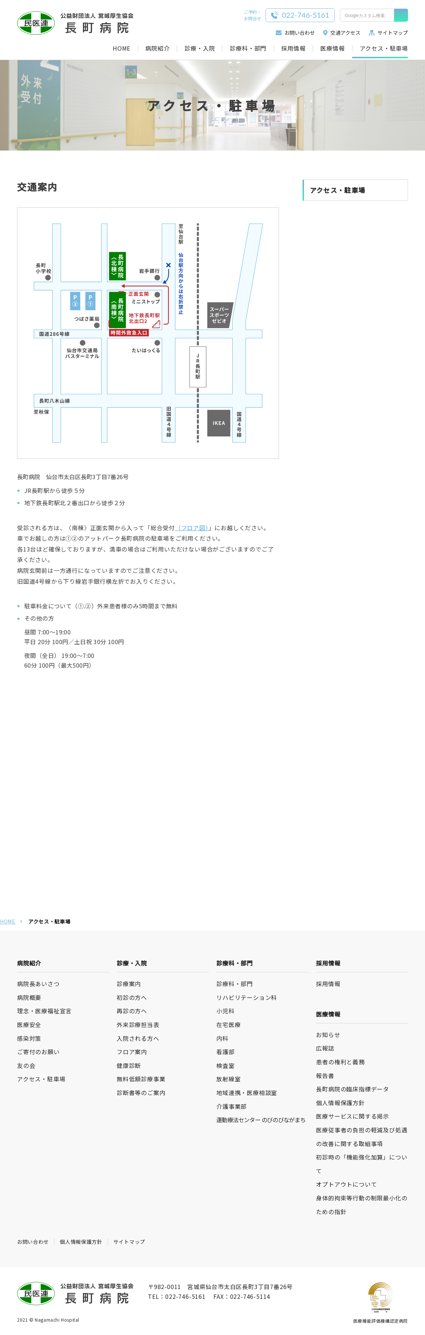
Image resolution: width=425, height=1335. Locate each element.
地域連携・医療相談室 (246, 1092)
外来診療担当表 (138, 1024)
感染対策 (29, 1038)
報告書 (325, 1075)
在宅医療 (228, 1024)
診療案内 (129, 983)
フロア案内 (132, 1051)
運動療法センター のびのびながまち (260, 1119)
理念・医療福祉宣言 (44, 1010)
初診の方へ (132, 997)
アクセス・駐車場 (384, 48)
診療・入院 (199, 48)
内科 (222, 1038)
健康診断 (129, 1065)
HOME (121, 48)
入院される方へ (138, 1038)
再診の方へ (132, 1010)
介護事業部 (231, 1106)
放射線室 (228, 1078)
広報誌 (325, 1048)
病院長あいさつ (38, 983)
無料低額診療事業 (141, 1078)
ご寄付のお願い (38, 1051)
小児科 (225, 1010)
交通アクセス (342, 32)
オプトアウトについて (346, 1184)
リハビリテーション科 (246, 997)
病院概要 (29, 997)
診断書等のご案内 (141, 1092)
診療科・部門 (248, 48)
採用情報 (293, 48)
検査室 (225, 1065)
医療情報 (332, 48)
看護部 (225, 1051)
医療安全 (29, 1024)
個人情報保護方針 (340, 1102)
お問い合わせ (295, 32)
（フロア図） (192, 527)
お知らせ (328, 1034)
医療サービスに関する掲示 (352, 1116)
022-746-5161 (185, 1296)
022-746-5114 (250, 1296)
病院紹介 (157, 48)
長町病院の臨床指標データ (352, 1089)
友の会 (26, 1065)
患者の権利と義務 (340, 1061)
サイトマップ (388, 32)
